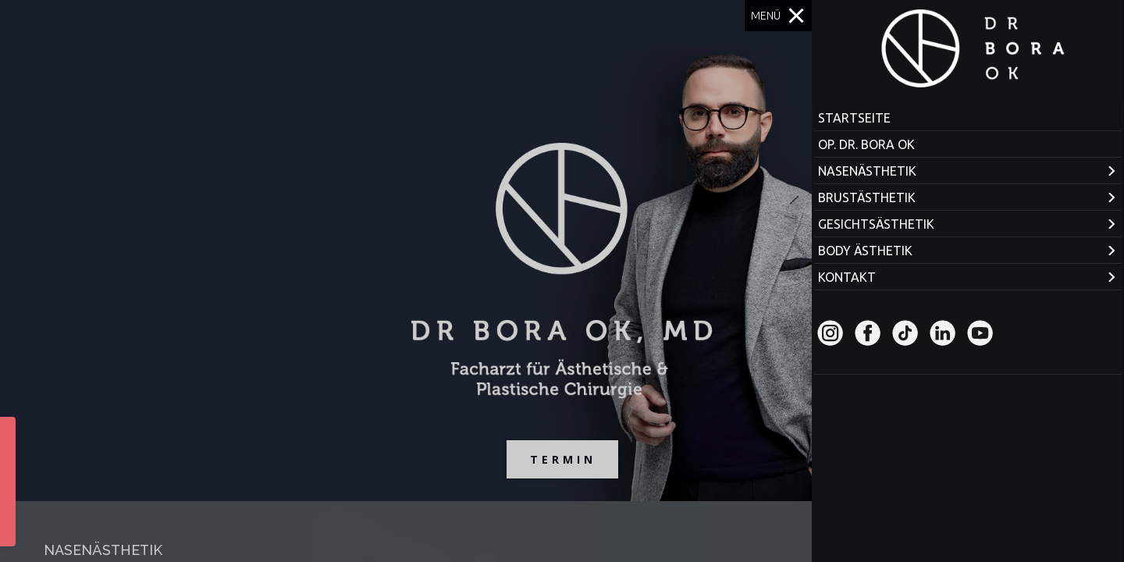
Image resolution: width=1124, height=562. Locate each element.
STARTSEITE (854, 118)
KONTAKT (847, 277)
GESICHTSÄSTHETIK (876, 224)
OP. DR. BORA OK (866, 144)
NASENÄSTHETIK (867, 171)
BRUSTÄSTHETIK (867, 197)
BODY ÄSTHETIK (865, 251)
